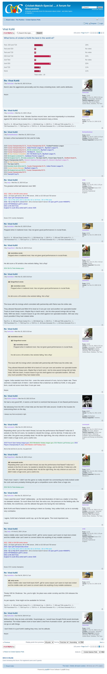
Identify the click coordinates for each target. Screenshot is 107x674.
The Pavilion (20, 20)
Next (101, 642)
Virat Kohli (9, 29)
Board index (10, 20)
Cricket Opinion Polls (33, 20)
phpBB (47, 669)
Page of (85, 33)
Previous (7, 642)
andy (8, 182)
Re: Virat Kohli (11, 80)
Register (94, 23)
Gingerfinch (11, 248)
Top (102, 106)
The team (66, 666)
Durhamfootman (12, 134)
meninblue (10, 113)
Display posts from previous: (40, 642)
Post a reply (9, 33)
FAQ (86, 23)
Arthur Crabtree (12, 398)
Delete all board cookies (77, 666)
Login (101, 23)
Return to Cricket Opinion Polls (14, 652)
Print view (97, 19)
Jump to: (78, 652)
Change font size (101, 19)
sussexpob (10, 427)
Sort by (61, 642)
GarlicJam (10, 83)
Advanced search (97, 9)
